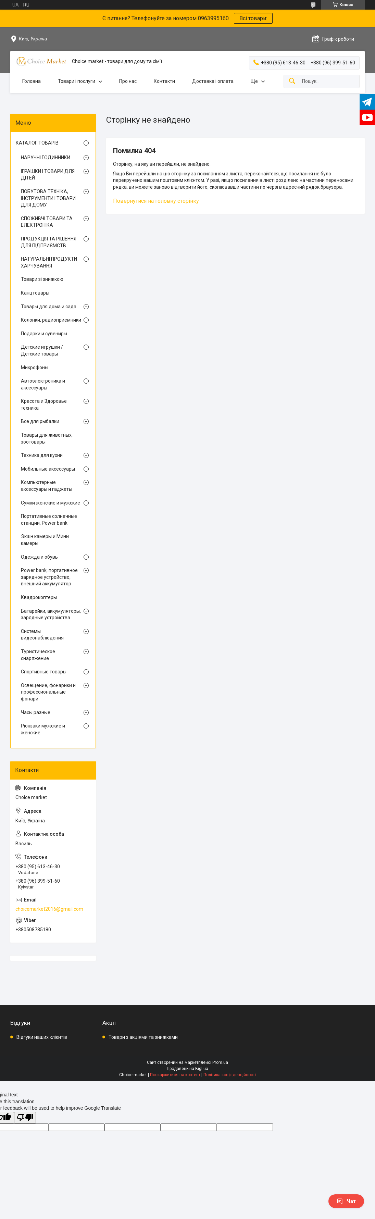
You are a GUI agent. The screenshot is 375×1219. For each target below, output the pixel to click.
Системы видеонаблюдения (42, 635)
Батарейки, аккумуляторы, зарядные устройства (51, 614)
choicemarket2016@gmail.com (49, 909)
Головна (31, 81)
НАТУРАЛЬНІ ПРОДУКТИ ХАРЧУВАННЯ (49, 262)
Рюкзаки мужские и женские (43, 729)
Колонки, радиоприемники (51, 320)
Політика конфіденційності (229, 1074)
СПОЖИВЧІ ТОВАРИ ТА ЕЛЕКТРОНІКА (47, 222)
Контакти (164, 81)
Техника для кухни (42, 455)
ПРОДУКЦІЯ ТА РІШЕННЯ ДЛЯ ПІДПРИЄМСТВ (48, 242)
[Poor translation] (25, 1118)
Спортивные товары (43, 671)
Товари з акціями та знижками (143, 1037)
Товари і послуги (76, 81)
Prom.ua (220, 1062)
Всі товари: (253, 18)
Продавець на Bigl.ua (187, 1068)
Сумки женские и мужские (50, 503)
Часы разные (35, 712)
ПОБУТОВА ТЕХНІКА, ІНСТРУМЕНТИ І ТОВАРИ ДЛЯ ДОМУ (48, 198)
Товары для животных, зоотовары (47, 438)
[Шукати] (292, 81)
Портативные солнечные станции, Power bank (49, 519)
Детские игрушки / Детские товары (42, 350)
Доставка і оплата (213, 81)
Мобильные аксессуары (48, 469)
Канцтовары (35, 293)
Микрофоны (34, 367)
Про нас (128, 81)
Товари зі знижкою (42, 279)
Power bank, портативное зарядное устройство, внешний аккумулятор (49, 577)
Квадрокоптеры (39, 597)
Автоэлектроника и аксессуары (43, 384)
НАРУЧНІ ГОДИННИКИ (45, 157)
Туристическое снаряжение (38, 655)
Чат (346, 1201)
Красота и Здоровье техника (44, 404)
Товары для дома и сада (48, 306)
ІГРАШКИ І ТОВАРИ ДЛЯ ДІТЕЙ (48, 175)
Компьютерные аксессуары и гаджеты (46, 486)
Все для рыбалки (40, 421)
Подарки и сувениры (44, 333)
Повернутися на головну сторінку (156, 201)
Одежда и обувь (39, 557)
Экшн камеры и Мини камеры (45, 540)
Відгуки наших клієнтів (41, 1037)
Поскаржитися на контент (175, 1074)
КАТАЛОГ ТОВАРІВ (37, 143)
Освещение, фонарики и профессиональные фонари (48, 692)
